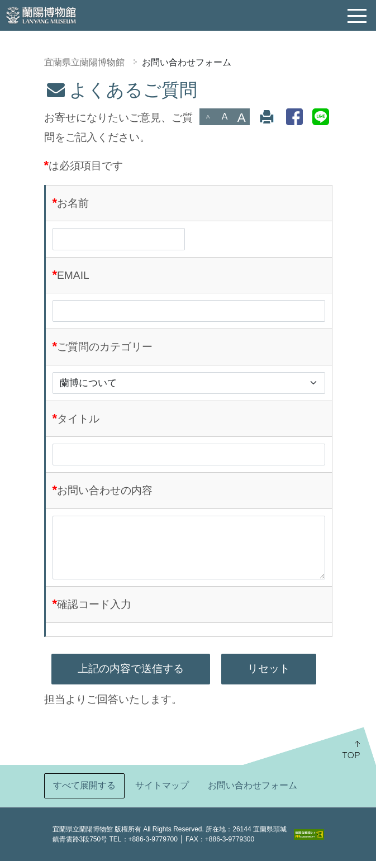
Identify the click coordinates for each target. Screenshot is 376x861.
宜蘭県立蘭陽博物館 (84, 62)
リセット (269, 668)
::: (4, 87)
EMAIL (73, 275)
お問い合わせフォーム (186, 62)
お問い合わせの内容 (105, 490)
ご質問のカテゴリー (105, 347)
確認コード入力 (94, 604)
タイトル (78, 419)
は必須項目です (86, 166)
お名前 (73, 203)
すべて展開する (84, 785)
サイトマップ (162, 785)
